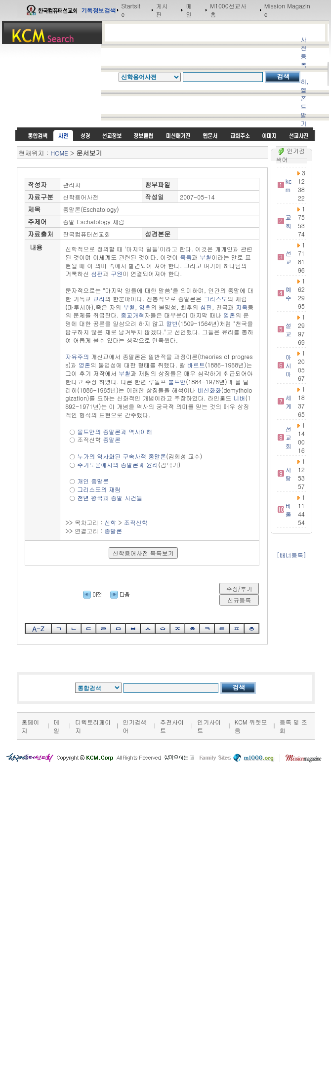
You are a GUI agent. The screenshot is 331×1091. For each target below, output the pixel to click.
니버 (239, 398)
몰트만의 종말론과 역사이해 (114, 431)
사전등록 (303, 52)
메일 (189, 9)
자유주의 (77, 356)
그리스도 (215, 298)
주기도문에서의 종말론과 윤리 (117, 464)
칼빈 (172, 323)
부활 (205, 257)
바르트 (196, 365)
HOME (59, 153)
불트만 (177, 381)
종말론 (112, 439)
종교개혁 (132, 315)
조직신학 (136, 522)
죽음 (186, 257)
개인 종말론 (93, 481)
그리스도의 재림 (99, 489)
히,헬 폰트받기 (304, 102)
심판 (97, 273)
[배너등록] (291, 555)
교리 (99, 298)
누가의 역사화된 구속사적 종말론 (121, 456)
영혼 (145, 307)
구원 (117, 273)
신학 (110, 522)
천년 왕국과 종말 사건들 (109, 497)
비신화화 (209, 390)
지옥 (242, 307)
